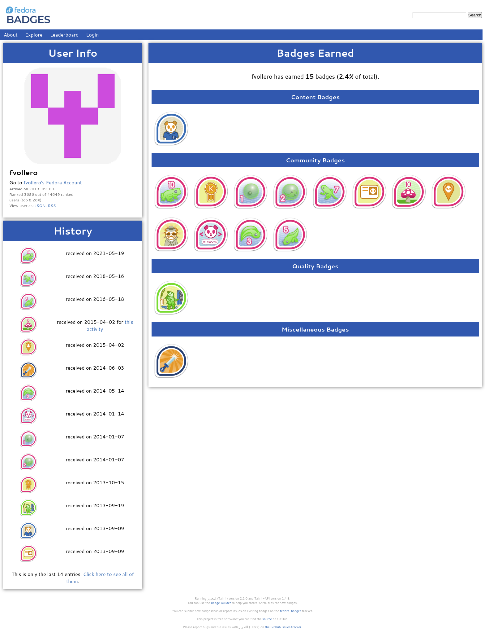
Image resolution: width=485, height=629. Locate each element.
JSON (40, 205)
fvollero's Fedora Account (53, 182)
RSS (52, 205)
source (267, 619)
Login (92, 34)
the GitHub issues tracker (283, 627)
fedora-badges (290, 611)
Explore (33, 34)
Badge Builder (221, 602)
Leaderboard (64, 34)
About (11, 34)
